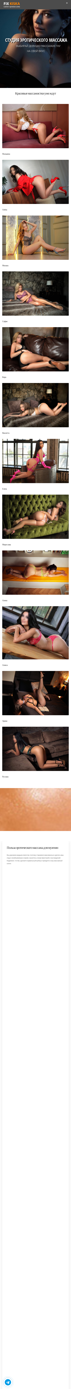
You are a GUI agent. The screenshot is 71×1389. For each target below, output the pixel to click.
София (4, 321)
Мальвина (6, 154)
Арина (4, 721)
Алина (4, 600)
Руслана (5, 776)
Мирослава (6, 544)
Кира (4, 377)
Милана (5, 265)
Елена (4, 489)
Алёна (4, 209)
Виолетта (5, 433)
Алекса (5, 665)
